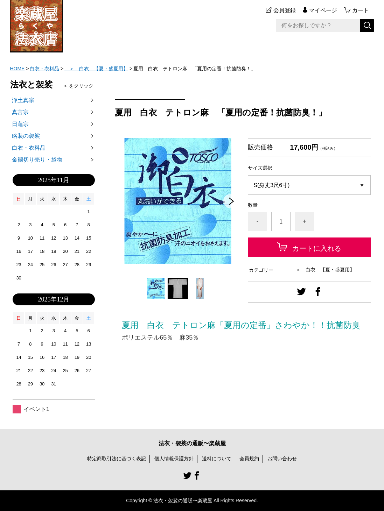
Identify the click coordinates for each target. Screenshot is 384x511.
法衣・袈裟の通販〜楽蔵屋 (192, 443)
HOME (17, 68)
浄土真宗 (23, 100)
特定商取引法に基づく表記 (116, 458)
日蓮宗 (20, 124)
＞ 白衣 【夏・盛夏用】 (96, 68)
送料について (216, 458)
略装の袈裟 (26, 136)
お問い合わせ (282, 458)
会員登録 (284, 10)
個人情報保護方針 (174, 458)
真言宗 (20, 112)
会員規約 (249, 458)
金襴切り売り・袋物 (37, 160)
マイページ (323, 10)
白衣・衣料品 (44, 68)
